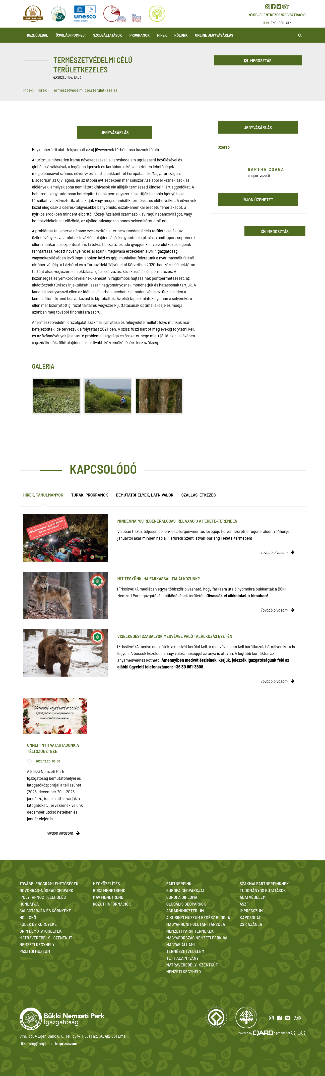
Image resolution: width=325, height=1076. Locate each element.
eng (274, 23)
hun (266, 23)
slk (289, 23)
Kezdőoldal (37, 35)
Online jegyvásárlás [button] (214, 35)
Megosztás (257, 60)
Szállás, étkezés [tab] (198, 495)
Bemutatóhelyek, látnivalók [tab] (144, 495)
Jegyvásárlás (115, 132)
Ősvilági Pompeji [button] (71, 35)
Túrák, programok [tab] (89, 495)
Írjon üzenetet (257, 199)
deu (281, 23)
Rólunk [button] (181, 35)
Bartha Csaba (266, 169)
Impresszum (66, 1043)
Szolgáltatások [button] (107, 35)
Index (28, 90)
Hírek (162, 35)
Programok (139, 35)
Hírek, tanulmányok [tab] (43, 495)
